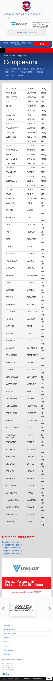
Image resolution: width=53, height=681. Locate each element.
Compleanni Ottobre (11, 548)
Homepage (8, 625)
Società (6, 638)
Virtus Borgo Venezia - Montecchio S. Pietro (18, 43)
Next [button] (50, 608)
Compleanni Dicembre (12, 553)
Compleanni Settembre (12, 545)
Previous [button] (2, 608)
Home (6, 56)
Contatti (12, 56)
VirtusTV (7, 642)
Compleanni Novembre (12, 550)
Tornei (6, 646)
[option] (28, 26)
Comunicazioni (9, 650)
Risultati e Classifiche (26, 33)
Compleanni (21, 56)
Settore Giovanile (10, 633)
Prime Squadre (9, 629)
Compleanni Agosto (10, 542)
